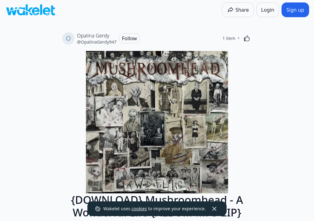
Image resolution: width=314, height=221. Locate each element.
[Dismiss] (214, 209)
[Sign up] (295, 9)
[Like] (247, 38)
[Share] (238, 9)
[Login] (267, 9)
